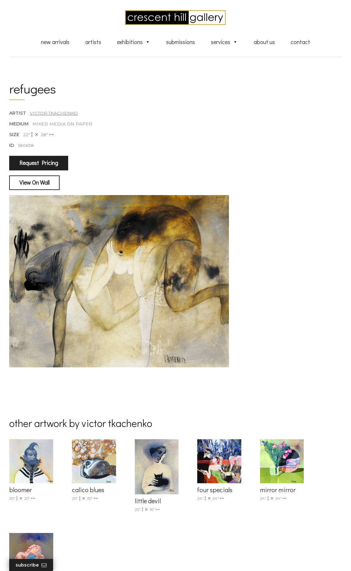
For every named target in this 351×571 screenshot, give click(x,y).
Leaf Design (210, 558)
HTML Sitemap (201, 540)
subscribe (292, 495)
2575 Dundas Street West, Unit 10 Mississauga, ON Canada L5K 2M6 (130, 495)
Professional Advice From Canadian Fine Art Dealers (213, 500)
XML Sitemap (200, 531)
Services (224, 42)
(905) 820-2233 (113, 461)
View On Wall (35, 183)
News (191, 521)
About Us (264, 42)
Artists (93, 42)
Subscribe (31, 565)
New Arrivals (55, 42)
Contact (300, 42)
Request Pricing (39, 164)
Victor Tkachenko (54, 114)
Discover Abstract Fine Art (213, 489)
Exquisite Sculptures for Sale (216, 480)
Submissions (180, 42)
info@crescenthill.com (121, 469)
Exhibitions (133, 42)
